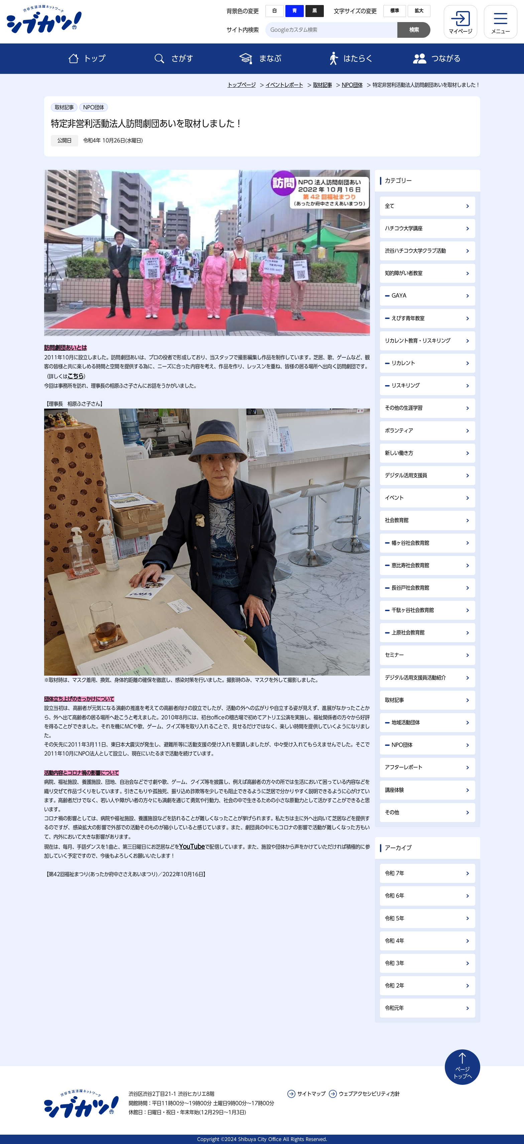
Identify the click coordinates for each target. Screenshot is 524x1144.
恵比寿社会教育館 (410, 565)
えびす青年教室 (408, 318)
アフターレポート (403, 767)
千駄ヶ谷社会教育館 (413, 610)
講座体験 (394, 790)
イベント (394, 497)
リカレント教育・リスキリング (417, 340)
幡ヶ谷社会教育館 (410, 543)
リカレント (403, 363)
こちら (76, 376)
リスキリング (406, 385)
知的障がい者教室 (403, 273)
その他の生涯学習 (403, 408)
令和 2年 (394, 985)
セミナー (394, 655)
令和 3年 (394, 963)
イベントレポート (284, 85)
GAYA (399, 295)
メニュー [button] (500, 31)
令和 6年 (394, 895)
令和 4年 (394, 940)
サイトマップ (311, 1094)
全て (389, 206)
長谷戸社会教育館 (410, 587)
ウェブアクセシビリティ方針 (369, 1094)
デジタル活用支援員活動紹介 (415, 677)
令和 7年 (394, 873)
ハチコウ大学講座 (403, 228)
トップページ (242, 85)
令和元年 (394, 1008)
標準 (394, 10)
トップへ (462, 1072)
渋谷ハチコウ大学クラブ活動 (415, 250)
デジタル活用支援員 (406, 475)
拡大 (419, 10)
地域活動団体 (406, 722)
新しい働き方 (399, 453)
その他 (392, 812)
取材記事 (322, 85)
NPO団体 (352, 85)
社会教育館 (396, 520)
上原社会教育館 (408, 632)
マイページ (460, 31)
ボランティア (399, 430)
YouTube (192, 846)
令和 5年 (394, 918)
